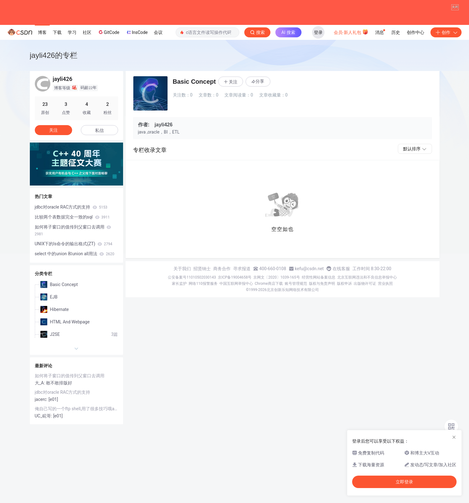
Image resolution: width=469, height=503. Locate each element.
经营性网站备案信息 (318, 309)
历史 (395, 64)
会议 (158, 64)
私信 (99, 162)
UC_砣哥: (44, 447)
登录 (318, 64)
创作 (446, 64)
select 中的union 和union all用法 (74, 285)
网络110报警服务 (203, 315)
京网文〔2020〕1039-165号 (276, 309)
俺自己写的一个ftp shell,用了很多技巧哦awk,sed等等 (76, 440)
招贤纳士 (202, 300)
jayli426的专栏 (53, 87)
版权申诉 (344, 315)
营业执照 (385, 315)
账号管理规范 (296, 315)
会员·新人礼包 (351, 63)
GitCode (108, 64)
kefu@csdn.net (309, 300)
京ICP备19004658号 (235, 309)
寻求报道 (242, 300)
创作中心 (415, 64)
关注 (53, 161)
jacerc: (42, 431)
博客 (42, 64)
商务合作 (222, 300)
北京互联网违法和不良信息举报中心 (367, 309)
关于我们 (182, 300)
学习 (72, 64)
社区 (87, 64)
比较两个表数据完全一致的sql (72, 248)
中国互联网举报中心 (236, 315)
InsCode (137, 64)
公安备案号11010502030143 (192, 309)
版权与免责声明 (322, 315)
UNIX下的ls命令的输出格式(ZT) (74, 275)
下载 (57, 64)
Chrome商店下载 (269, 315)
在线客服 (341, 300)
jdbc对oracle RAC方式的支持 (71, 238)
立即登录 (404, 481)
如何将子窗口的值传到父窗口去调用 (73, 262)
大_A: (40, 414)
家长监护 (179, 315)
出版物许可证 (365, 315)
